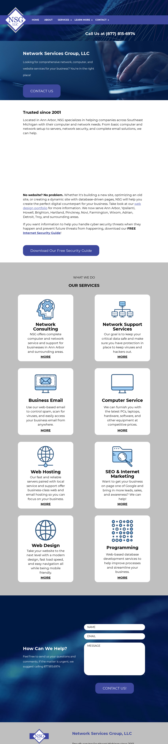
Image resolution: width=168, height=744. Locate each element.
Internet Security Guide (42, 233)
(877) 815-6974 (110, 33)
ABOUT (48, 19)
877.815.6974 (52, 666)
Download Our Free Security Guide (61, 250)
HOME (35, 19)
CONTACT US (41, 91)
